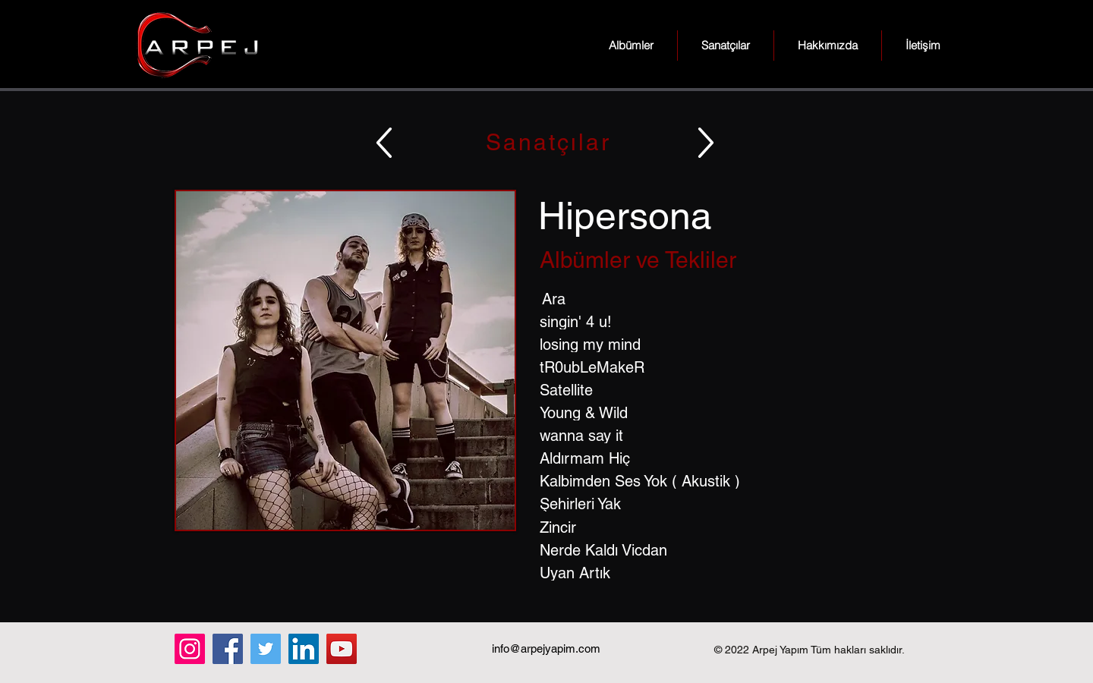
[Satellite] (729, 390)
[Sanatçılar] (546, 142)
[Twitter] (265, 649)
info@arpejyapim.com (546, 648)
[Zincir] (729, 527)
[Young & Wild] (729, 412)
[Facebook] (228, 649)
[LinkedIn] (303, 649)
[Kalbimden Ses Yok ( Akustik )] (729, 481)
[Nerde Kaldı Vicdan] (729, 550)
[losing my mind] (729, 344)
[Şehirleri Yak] (729, 503)
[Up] (384, 142)
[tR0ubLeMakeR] (729, 367)
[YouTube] (341, 649)
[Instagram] (190, 649)
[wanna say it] (729, 435)
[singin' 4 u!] (729, 321)
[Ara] (729, 299)
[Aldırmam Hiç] (729, 458)
